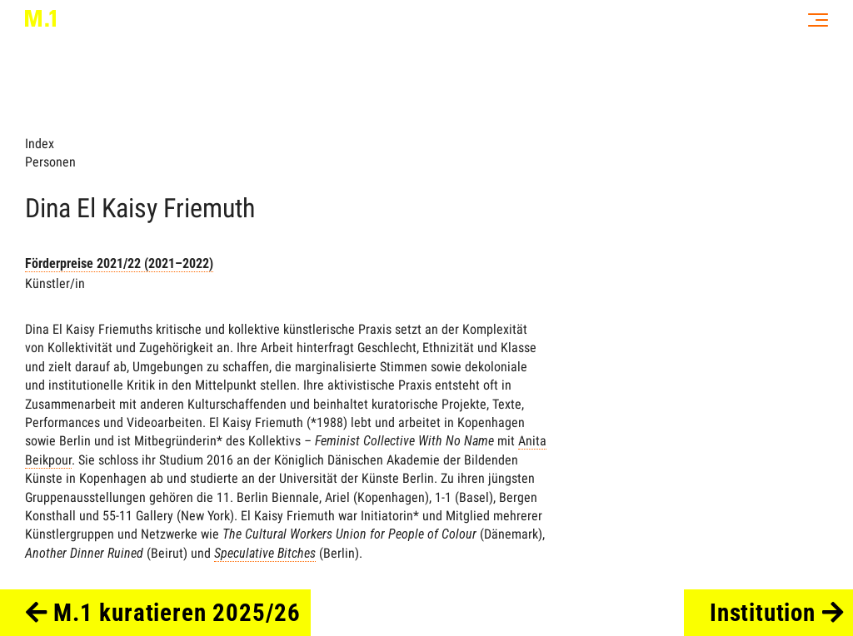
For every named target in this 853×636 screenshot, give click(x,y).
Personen (50, 162)
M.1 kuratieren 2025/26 (164, 613)
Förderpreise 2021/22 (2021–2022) (119, 263)
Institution (777, 613)
